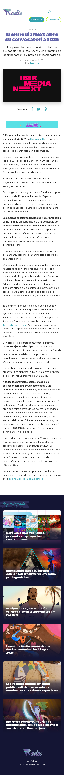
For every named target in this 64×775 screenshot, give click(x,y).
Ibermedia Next (38, 139)
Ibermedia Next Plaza (14, 324)
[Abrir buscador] (49, 12)
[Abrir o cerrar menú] (57, 12)
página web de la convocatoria (26, 478)
